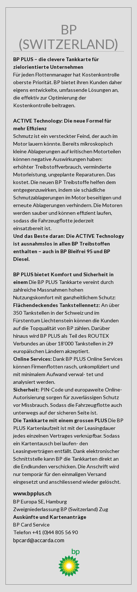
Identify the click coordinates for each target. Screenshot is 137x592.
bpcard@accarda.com (38, 540)
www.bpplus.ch (32, 493)
